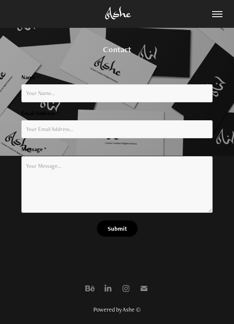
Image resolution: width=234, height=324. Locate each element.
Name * (30, 77)
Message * (33, 149)
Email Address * (40, 113)
